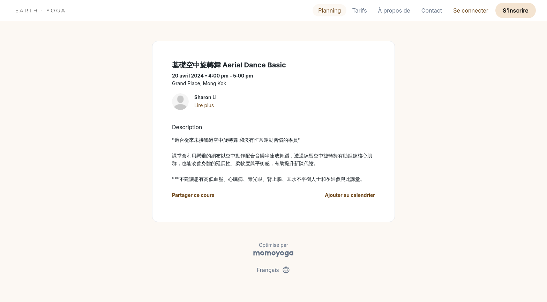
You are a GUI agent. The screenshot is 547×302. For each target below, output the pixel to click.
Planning (329, 10)
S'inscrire (516, 10)
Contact (431, 10)
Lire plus (204, 105)
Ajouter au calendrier (350, 195)
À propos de (394, 10)
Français (274, 270)
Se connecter (470, 10)
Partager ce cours (193, 195)
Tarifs (359, 10)
